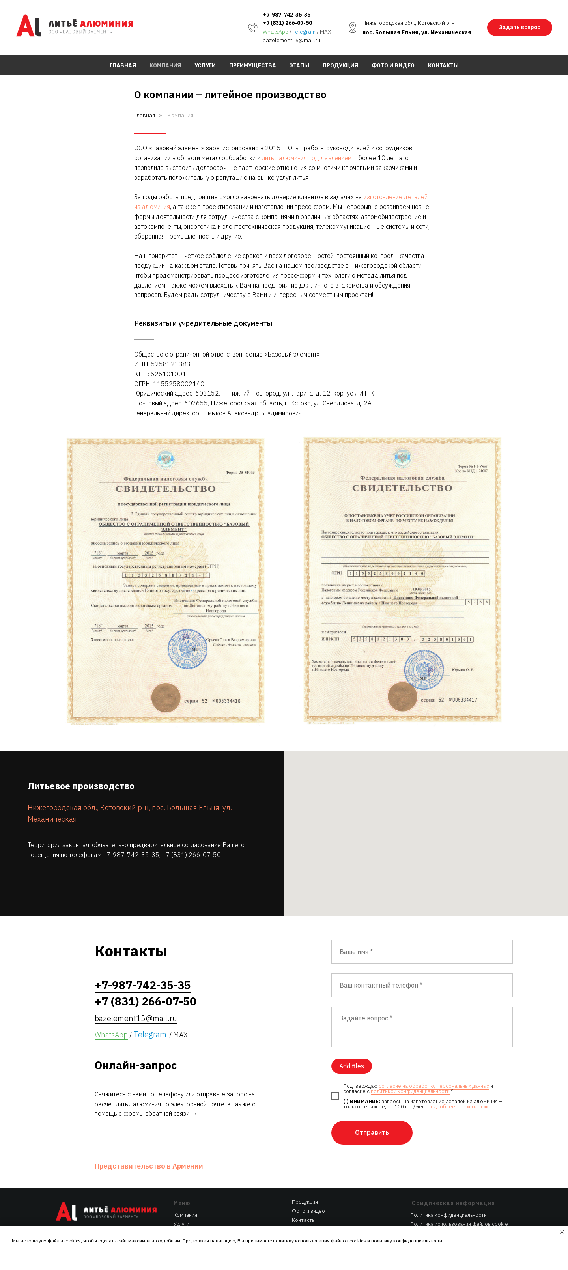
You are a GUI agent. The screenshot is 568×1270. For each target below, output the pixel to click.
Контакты (443, 65)
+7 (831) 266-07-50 (287, 22)
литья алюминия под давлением (307, 158)
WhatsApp (275, 31)
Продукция (340, 65)
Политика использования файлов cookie (459, 1197)
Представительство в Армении (149, 1139)
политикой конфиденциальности (410, 1064)
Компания (165, 65)
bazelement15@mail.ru (291, 40)
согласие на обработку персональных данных (434, 1059)
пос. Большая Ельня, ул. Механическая (416, 32)
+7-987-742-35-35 (286, 14)
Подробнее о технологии (458, 1079)
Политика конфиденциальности (448, 1188)
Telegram (304, 31)
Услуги (205, 65)
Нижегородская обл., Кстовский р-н (408, 22)
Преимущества (252, 65)
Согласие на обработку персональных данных (456, 1209)
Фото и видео (393, 65)
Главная (123, 65)
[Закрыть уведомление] (562, 1232)
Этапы (299, 65)
